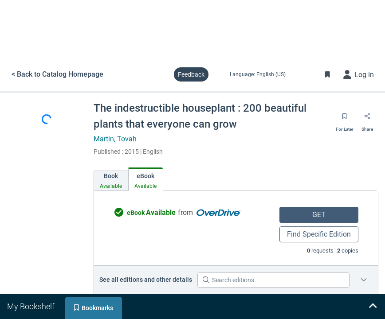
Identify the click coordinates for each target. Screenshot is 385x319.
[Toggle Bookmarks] (328, 74)
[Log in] (358, 74)
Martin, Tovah (115, 139)
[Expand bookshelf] (372, 306)
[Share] (367, 119)
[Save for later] (344, 119)
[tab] (111, 181)
